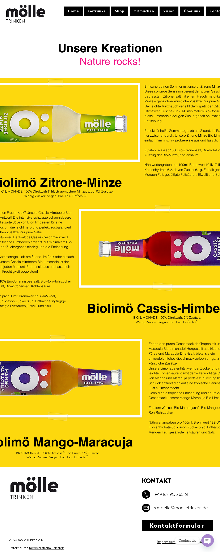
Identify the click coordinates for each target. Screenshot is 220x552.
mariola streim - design (46, 548)
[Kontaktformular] (177, 525)
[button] (97, 11)
